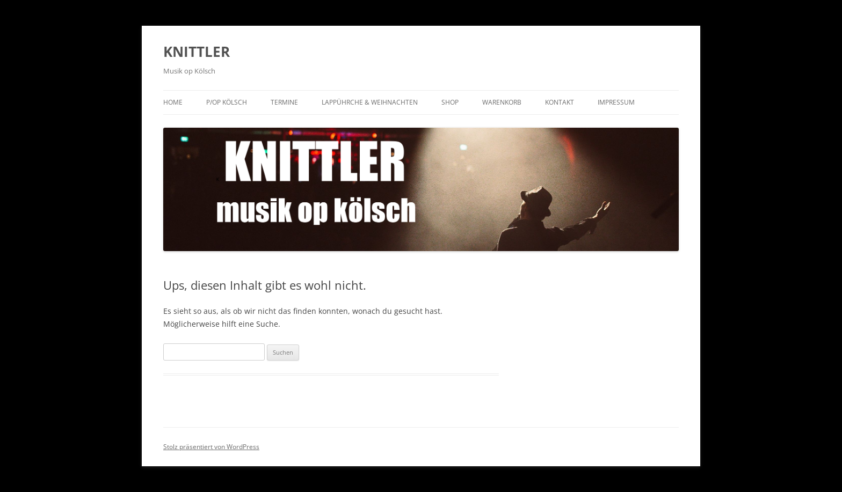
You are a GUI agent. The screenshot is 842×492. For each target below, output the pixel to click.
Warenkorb (501, 102)
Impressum (616, 102)
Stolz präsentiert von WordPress (211, 446)
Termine (284, 102)
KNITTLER (196, 51)
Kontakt (559, 102)
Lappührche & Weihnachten (370, 102)
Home (173, 102)
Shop (450, 102)
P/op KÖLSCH (226, 102)
